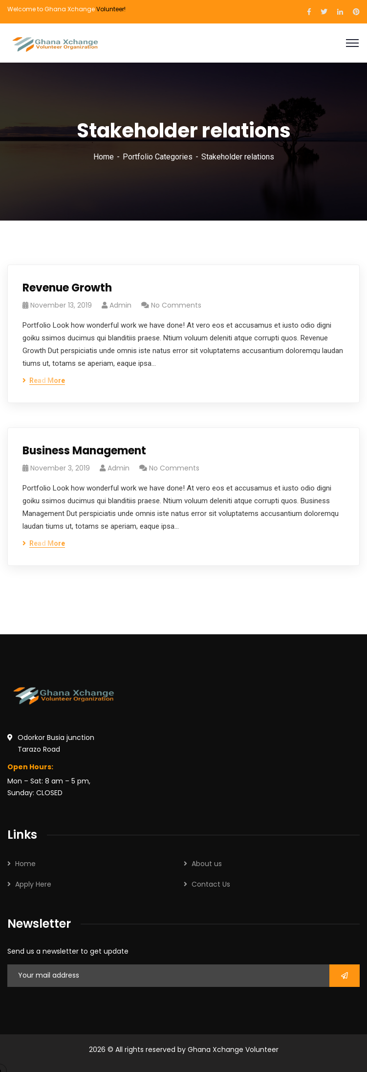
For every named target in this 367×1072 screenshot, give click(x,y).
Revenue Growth (67, 287)
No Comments (176, 305)
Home (103, 156)
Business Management (84, 450)
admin (120, 305)
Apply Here (33, 884)
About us (207, 864)
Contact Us (211, 884)
